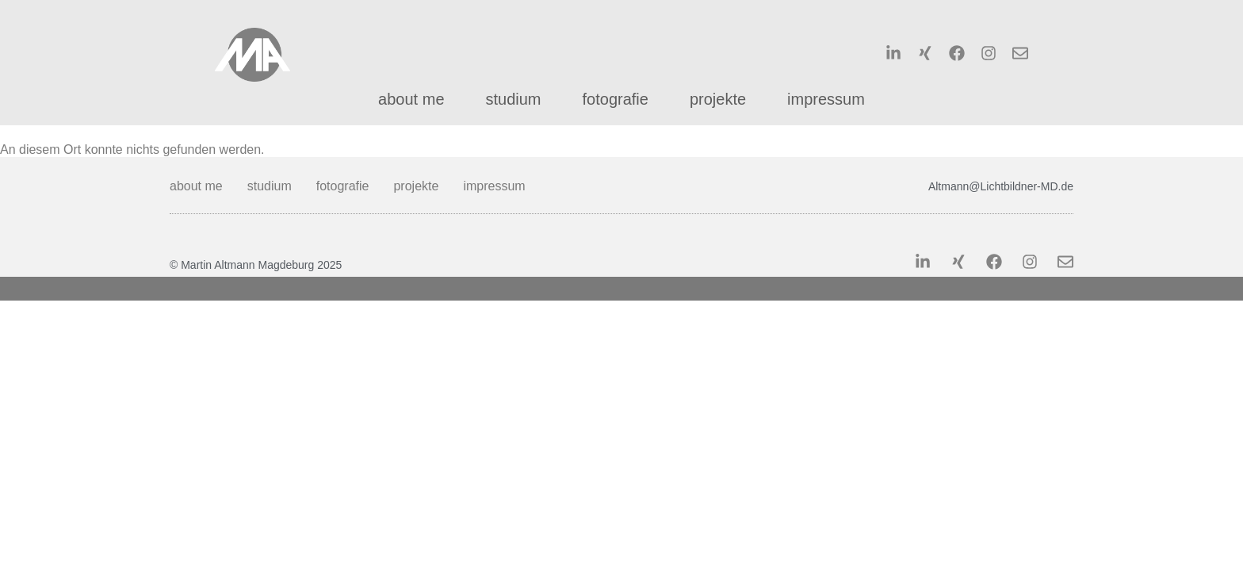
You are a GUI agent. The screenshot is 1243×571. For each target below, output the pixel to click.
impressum (826, 99)
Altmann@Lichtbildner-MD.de (1000, 186)
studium (513, 99)
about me (411, 99)
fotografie (615, 99)
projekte (718, 99)
